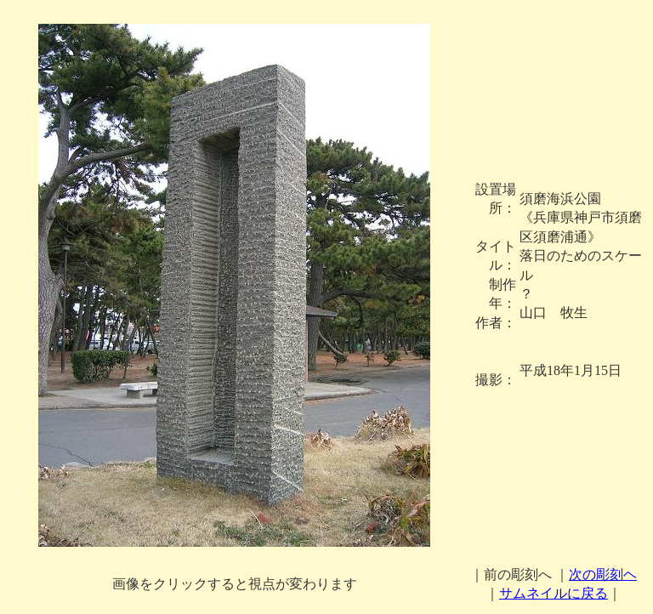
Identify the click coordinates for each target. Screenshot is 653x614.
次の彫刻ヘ (603, 574)
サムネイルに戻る (553, 593)
